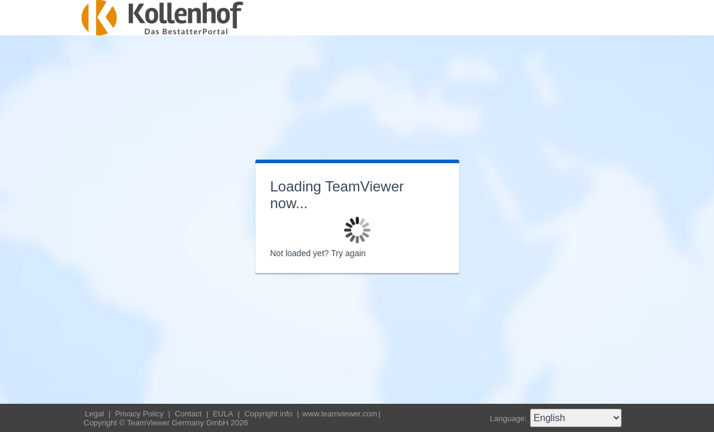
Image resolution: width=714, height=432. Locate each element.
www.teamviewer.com (339, 413)
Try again (348, 253)
